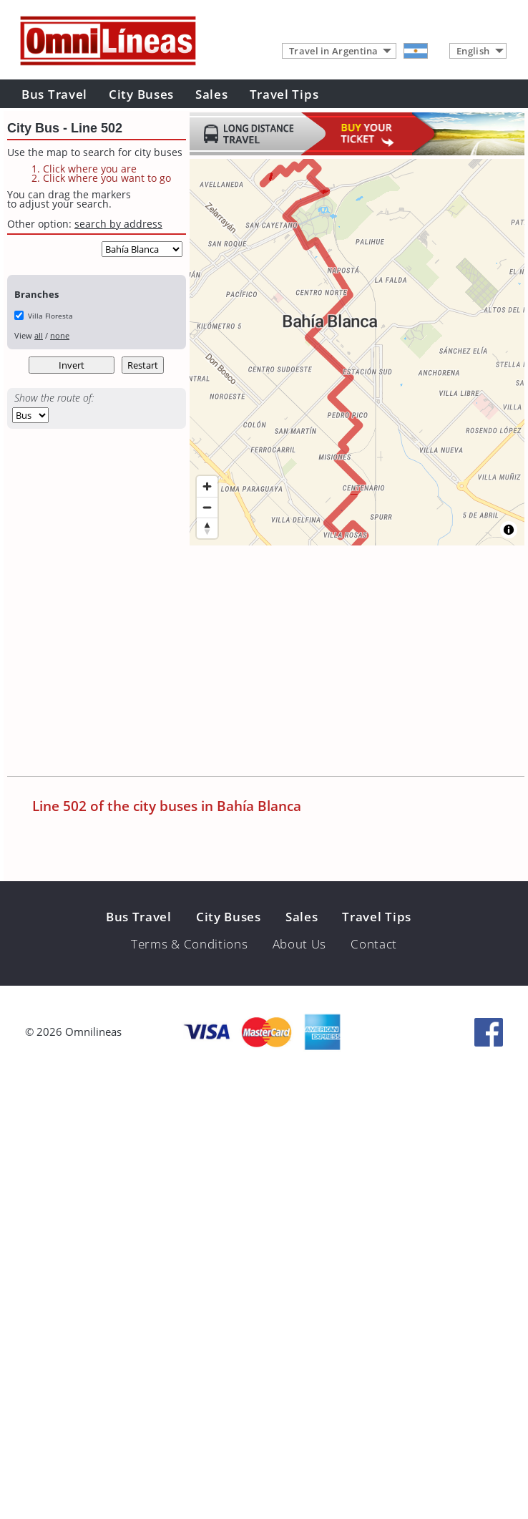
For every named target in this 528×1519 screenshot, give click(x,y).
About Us (300, 944)
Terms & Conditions (189, 944)
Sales (211, 94)
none (59, 335)
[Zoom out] (207, 507)
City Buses (141, 94)
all (38, 335)
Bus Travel (54, 94)
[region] (357, 352)
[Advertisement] (183, 662)
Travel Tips (284, 94)
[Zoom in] (207, 486)
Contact (374, 944)
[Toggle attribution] (508, 529)
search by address (118, 223)
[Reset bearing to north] (207, 528)
